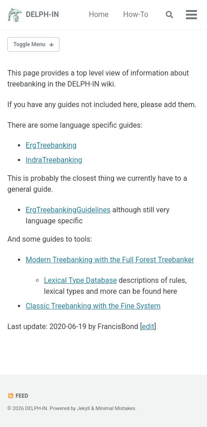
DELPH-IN (42, 14)
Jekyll (83, 408)
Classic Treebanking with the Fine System (93, 306)
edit (148, 326)
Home (99, 14)
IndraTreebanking (54, 160)
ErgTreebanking (51, 145)
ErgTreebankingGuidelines (68, 209)
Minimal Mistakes (116, 408)
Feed (17, 396)
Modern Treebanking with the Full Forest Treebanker (110, 259)
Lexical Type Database (80, 280)
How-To (135, 14)
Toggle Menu (29, 44)
